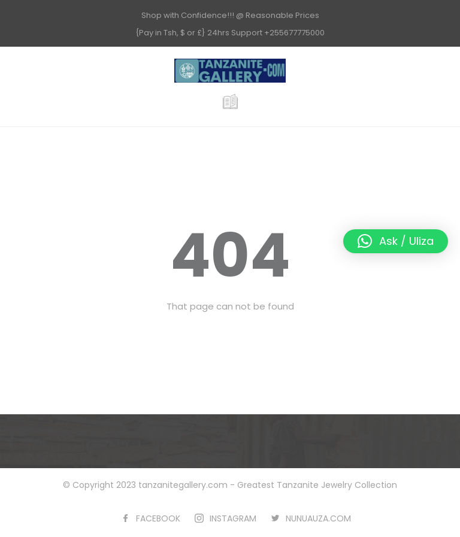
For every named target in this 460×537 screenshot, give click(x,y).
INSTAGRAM (233, 518)
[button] (395, 241)
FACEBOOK (158, 518)
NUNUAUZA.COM (318, 518)
